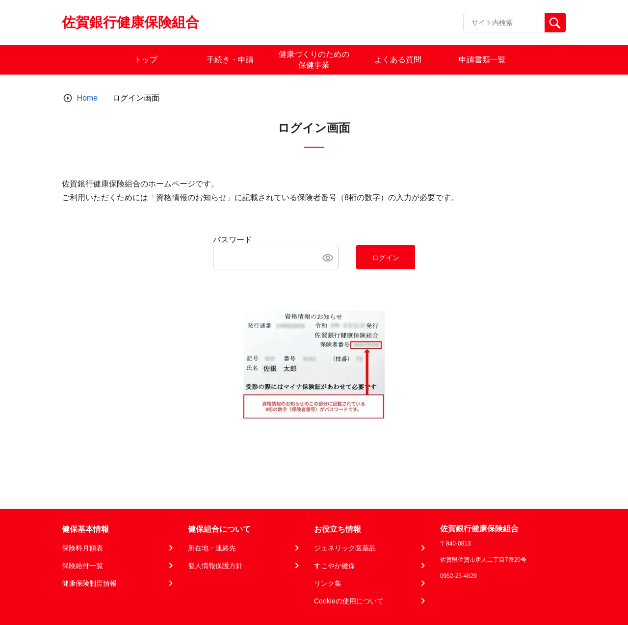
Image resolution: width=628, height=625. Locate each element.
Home (87, 98)
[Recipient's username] (504, 22)
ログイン (385, 257)
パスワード (232, 239)
